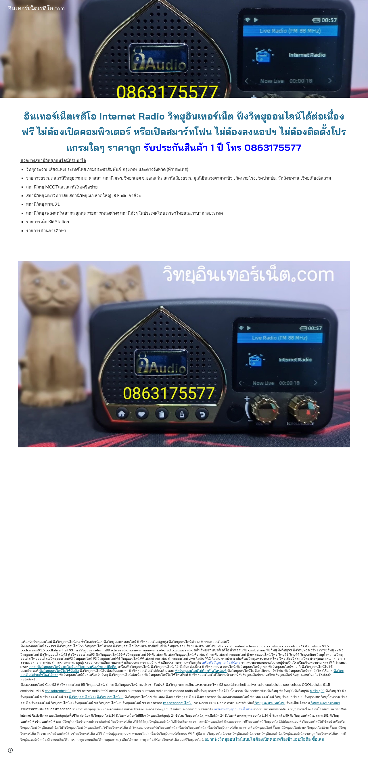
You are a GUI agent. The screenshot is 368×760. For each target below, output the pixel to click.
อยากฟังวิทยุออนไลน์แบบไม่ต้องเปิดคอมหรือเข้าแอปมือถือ (73, 667)
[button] (10, 750)
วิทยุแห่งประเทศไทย (269, 703)
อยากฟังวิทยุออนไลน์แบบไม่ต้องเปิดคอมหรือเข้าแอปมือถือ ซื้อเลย (264, 739)
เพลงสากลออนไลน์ (177, 703)
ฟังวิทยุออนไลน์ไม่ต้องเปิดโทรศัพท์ (201, 671)
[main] (184, 176)
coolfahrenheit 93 (58, 691)
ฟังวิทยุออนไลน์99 (110, 697)
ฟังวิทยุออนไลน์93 (82, 697)
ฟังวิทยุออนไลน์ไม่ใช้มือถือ (59, 671)
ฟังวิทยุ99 (317, 691)
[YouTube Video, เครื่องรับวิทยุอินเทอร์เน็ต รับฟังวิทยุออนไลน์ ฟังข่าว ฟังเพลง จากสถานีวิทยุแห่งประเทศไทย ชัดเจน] (184, 542)
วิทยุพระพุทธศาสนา (325, 703)
